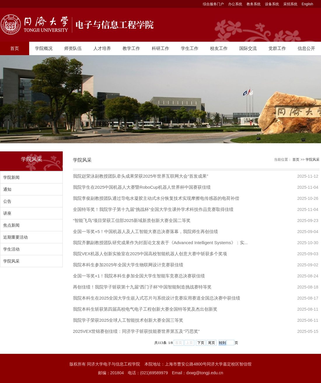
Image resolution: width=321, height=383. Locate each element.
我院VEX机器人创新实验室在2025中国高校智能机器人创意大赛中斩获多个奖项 (150, 253)
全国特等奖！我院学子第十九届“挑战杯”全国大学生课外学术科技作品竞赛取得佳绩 (153, 209)
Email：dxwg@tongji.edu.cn (197, 372)
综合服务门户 (213, 4)
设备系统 (272, 4)
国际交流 (248, 48)
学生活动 (11, 249)
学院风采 (11, 261)
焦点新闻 (11, 225)
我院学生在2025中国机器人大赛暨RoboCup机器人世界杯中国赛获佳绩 (142, 187)
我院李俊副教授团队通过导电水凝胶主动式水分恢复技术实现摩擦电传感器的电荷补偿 (156, 198)
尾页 (211, 343)
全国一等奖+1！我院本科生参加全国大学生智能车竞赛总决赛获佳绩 (139, 275)
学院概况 (44, 48)
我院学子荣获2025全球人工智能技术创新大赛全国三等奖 (128, 320)
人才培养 (102, 48)
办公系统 (235, 4)
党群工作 (277, 48)
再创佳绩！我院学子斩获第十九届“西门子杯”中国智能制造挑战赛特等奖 (142, 286)
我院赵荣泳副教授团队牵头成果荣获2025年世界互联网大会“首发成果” (140, 176)
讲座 (7, 213)
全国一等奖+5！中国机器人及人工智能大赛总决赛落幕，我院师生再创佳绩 (145, 231)
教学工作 (131, 48)
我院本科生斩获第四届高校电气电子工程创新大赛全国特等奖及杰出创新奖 (145, 309)
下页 (200, 343)
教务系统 (254, 4)
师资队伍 (73, 48)
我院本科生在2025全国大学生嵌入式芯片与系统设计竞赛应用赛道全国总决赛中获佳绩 (156, 297)
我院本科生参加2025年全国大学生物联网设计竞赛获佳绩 (128, 264)
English (307, 4)
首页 (14, 48)
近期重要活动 (15, 237)
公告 (7, 201)
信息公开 (306, 48)
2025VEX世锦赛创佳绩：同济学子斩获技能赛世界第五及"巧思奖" (136, 331)
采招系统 (290, 4)
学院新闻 (11, 177)
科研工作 (160, 48)
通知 (7, 189)
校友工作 (219, 48)
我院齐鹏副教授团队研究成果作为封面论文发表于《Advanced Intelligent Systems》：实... (160, 242)
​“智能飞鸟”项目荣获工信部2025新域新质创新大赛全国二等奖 (132, 220)
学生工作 (189, 48)
